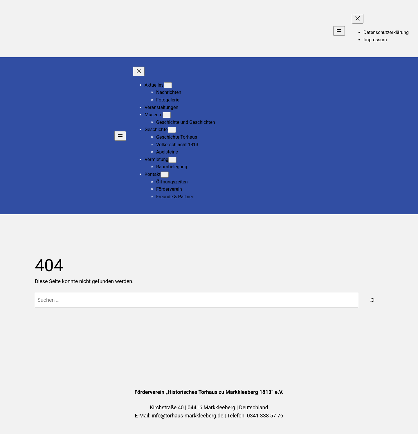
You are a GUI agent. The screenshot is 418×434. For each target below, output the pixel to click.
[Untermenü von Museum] (167, 115)
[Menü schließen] (357, 19)
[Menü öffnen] (339, 31)
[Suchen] (372, 300)
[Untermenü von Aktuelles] (168, 85)
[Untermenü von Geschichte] (172, 130)
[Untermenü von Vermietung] (172, 160)
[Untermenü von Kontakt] (165, 175)
